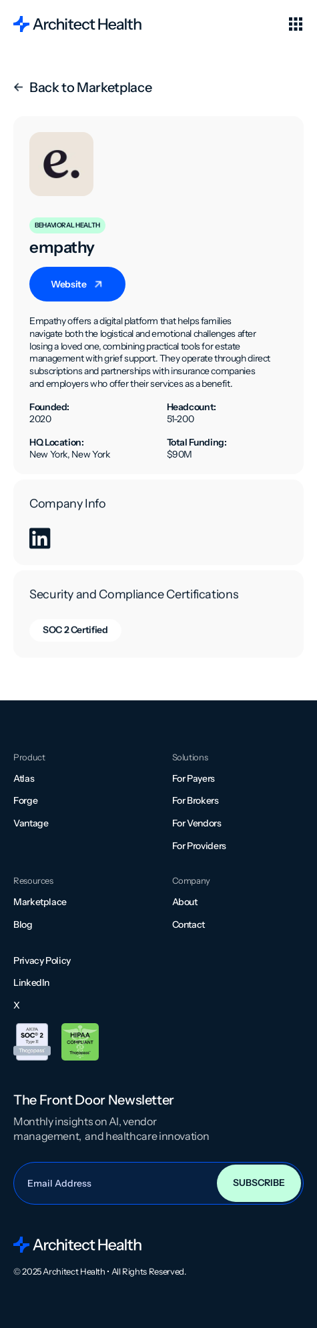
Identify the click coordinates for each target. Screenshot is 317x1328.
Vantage (30, 823)
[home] (77, 24)
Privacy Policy (42, 960)
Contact (188, 924)
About (185, 901)
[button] (296, 24)
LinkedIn (31, 982)
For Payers (193, 778)
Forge (25, 800)
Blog (23, 924)
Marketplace (40, 901)
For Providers (199, 845)
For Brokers (195, 800)
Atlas (23, 778)
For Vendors (197, 823)
